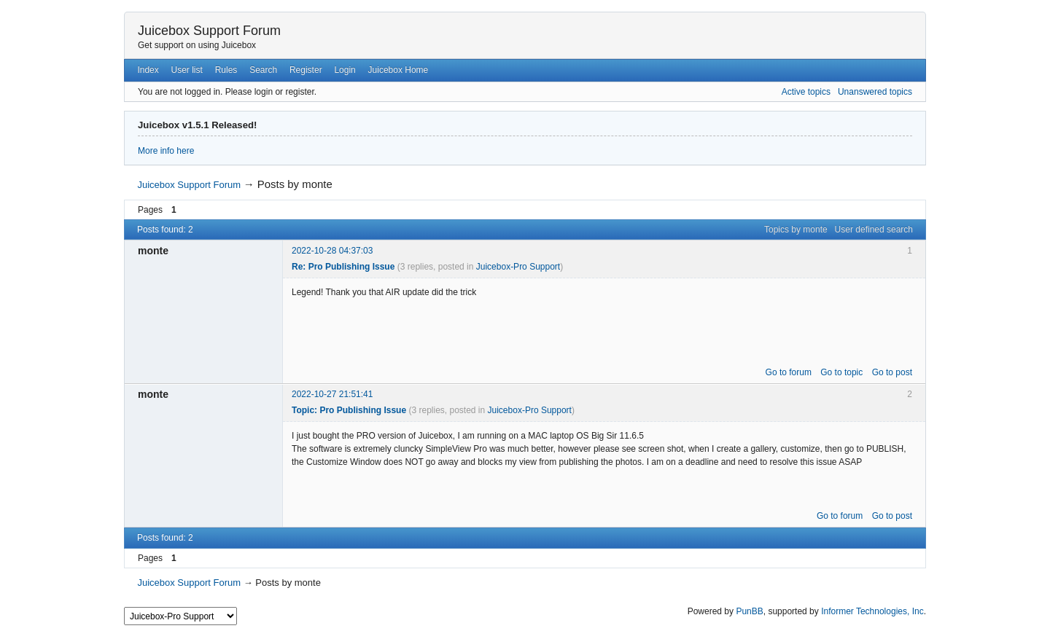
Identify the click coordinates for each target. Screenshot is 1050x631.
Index (147, 70)
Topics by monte (796, 229)
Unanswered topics (875, 92)
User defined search (874, 229)
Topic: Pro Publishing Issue (349, 410)
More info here (166, 151)
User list (187, 70)
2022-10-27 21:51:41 (332, 394)
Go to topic (841, 372)
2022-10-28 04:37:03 (332, 251)
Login (344, 70)
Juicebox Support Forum (209, 30)
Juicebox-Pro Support (518, 267)
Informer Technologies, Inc (872, 611)
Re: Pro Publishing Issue (343, 267)
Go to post (892, 372)
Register (305, 70)
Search (263, 70)
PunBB (749, 611)
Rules (226, 70)
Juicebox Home (398, 70)
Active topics (806, 92)
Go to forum (789, 372)
